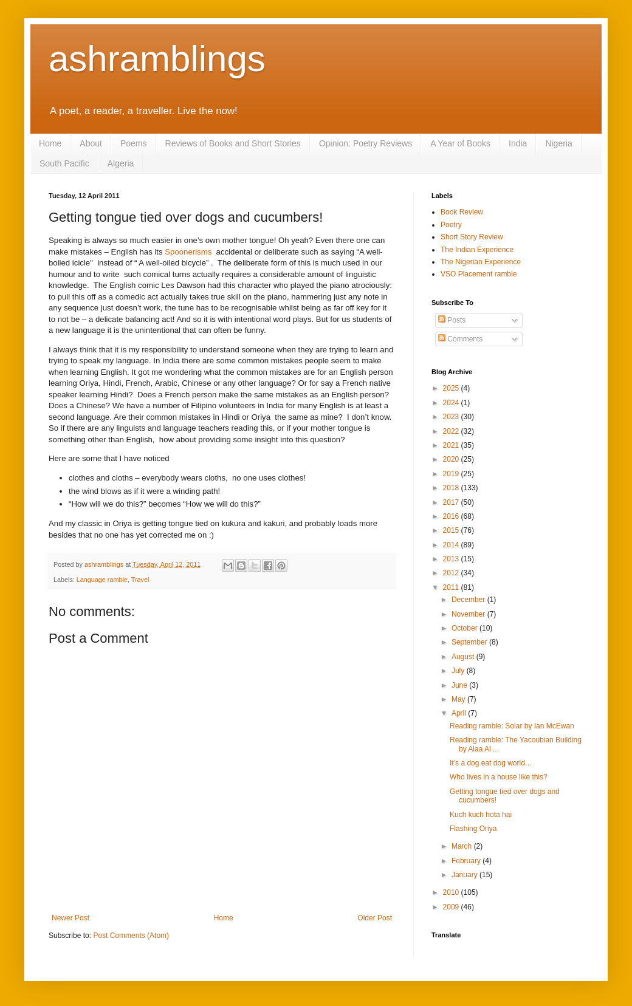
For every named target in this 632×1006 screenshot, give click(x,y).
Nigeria (558, 143)
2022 (452, 431)
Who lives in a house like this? (499, 777)
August (464, 656)
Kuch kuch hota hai (481, 814)
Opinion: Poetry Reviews (365, 143)
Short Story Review (472, 237)
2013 (452, 559)
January (465, 875)
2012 (452, 573)
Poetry (451, 225)
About (91, 143)
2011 (452, 587)
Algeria (121, 163)
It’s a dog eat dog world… (491, 763)
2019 (452, 474)
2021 (452, 445)
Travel (140, 579)
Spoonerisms (188, 251)
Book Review (462, 212)
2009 (452, 907)
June (460, 685)
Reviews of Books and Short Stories (233, 143)
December (469, 599)
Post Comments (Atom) (131, 935)
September (470, 642)
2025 (452, 388)
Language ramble (102, 579)
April (460, 713)
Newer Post (70, 918)
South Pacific (64, 163)
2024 (452, 403)
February (467, 861)
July (459, 670)
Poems (133, 143)
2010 (452, 892)
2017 (452, 502)
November (469, 614)
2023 (452, 416)
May (459, 699)
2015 (452, 530)
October (465, 628)
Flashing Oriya (473, 828)
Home (50, 143)
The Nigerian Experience (481, 262)
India (518, 143)
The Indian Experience (477, 249)
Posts (451, 320)
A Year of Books (460, 143)
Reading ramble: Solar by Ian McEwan (512, 726)
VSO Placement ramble (479, 274)
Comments (460, 339)
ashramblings (157, 58)
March (463, 846)
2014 (452, 545)
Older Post (374, 918)
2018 (452, 488)
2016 (452, 516)
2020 (452, 459)
